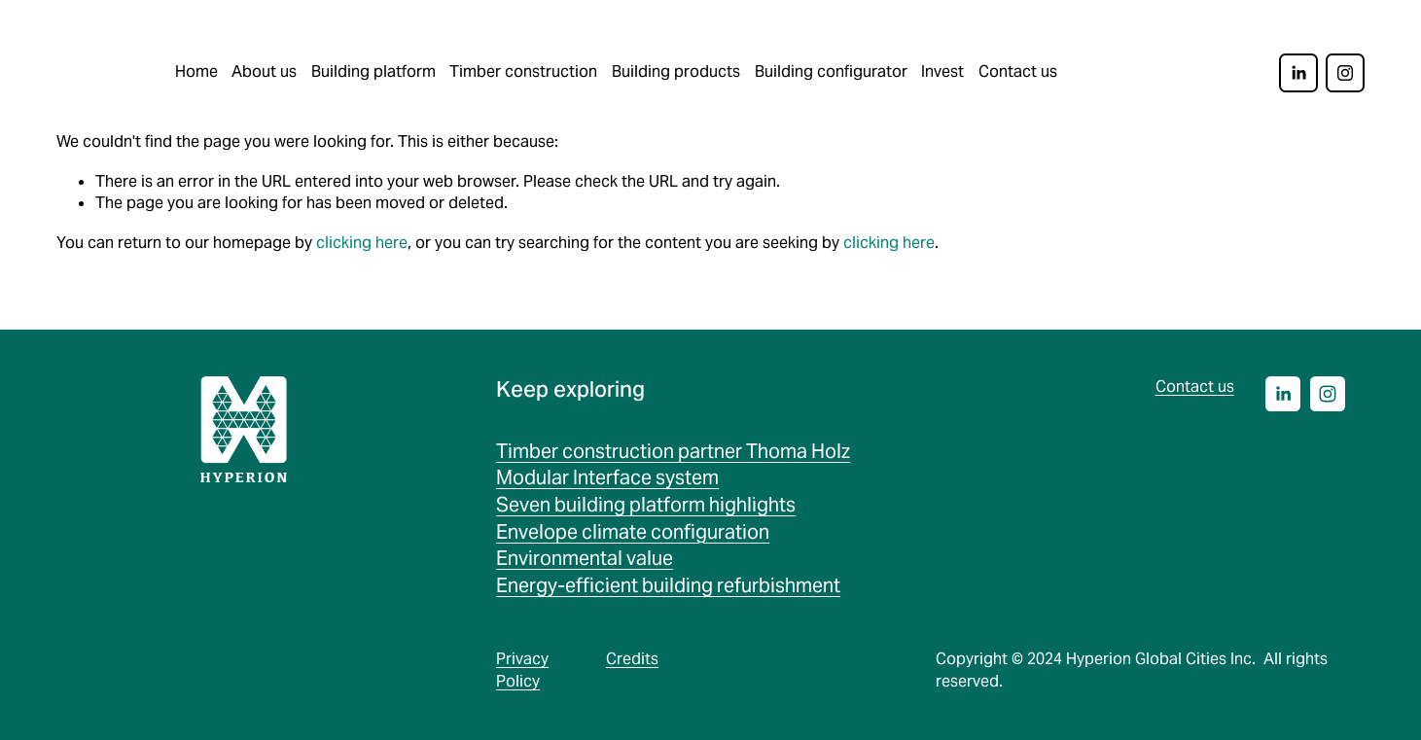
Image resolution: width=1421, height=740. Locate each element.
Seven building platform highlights (646, 504)
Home (196, 71)
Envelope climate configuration (632, 532)
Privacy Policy (522, 670)
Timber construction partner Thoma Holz (673, 451)
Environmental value (584, 558)
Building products (676, 71)
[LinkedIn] (1298, 72)
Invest (942, 71)
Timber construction (523, 71)
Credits (632, 659)
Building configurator (831, 71)
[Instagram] (1345, 72)
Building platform (373, 71)
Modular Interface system (607, 477)
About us (264, 71)
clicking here (362, 242)
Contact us (1017, 71)
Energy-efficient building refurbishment (668, 585)
